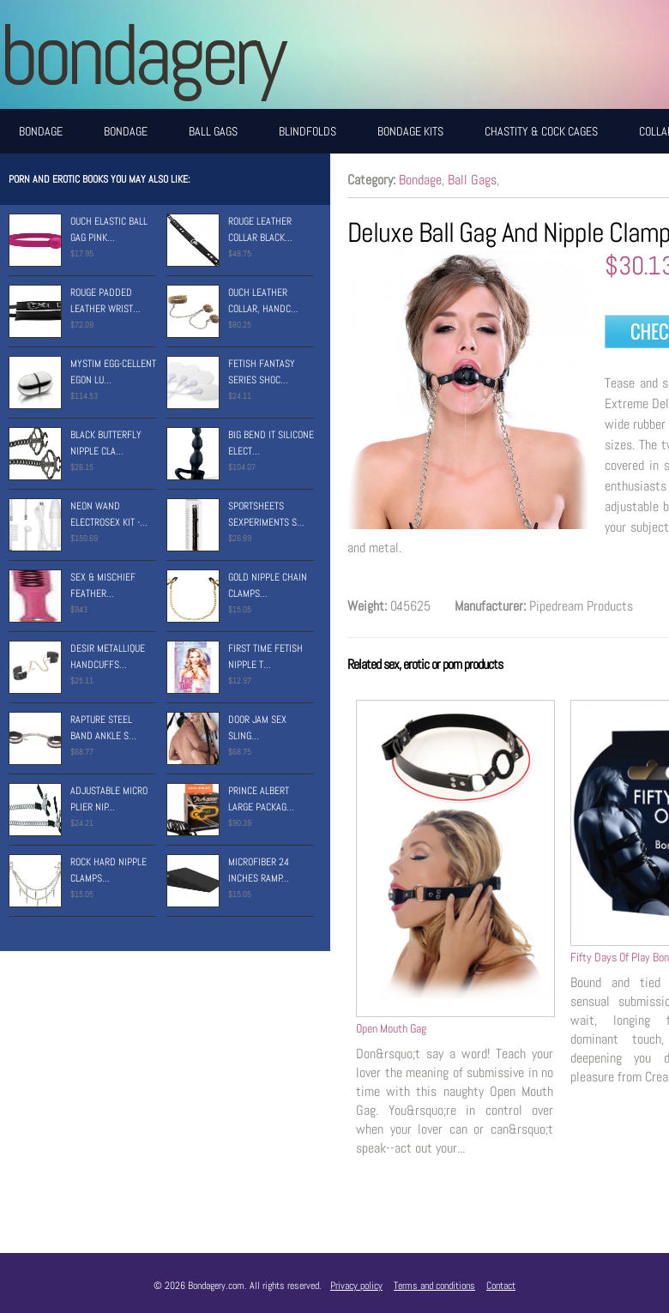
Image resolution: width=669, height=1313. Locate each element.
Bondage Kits (410, 131)
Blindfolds (307, 131)
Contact (500, 1285)
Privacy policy (356, 1285)
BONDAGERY (141, 54)
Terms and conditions (434, 1285)
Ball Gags (213, 131)
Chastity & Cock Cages (541, 131)
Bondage (41, 131)
